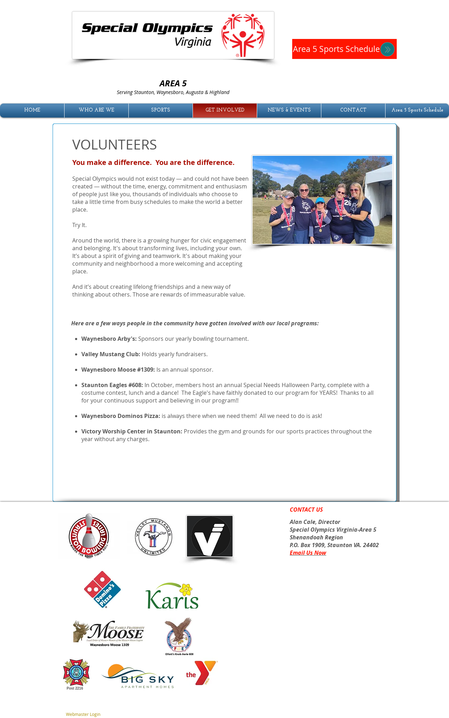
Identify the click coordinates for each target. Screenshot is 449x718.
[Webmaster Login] (83, 714)
